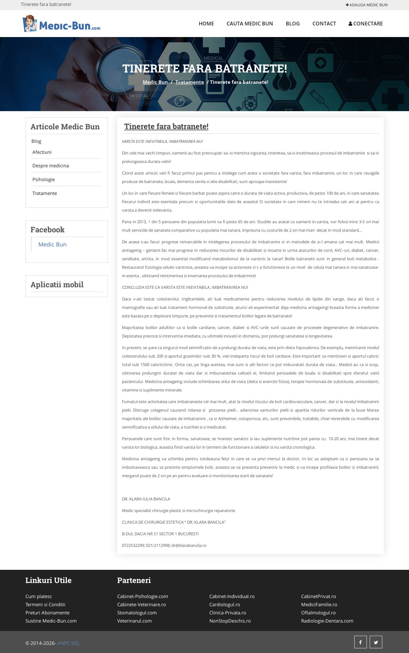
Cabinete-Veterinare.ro (141, 604)
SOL (75, 643)
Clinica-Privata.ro (227, 612)
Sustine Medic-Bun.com (51, 621)
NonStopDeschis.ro (230, 621)
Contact (324, 23)
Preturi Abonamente (47, 612)
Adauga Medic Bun (367, 5)
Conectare (366, 23)
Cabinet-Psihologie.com (142, 596)
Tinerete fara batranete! (166, 126)
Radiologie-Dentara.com (327, 621)
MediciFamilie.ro (319, 604)
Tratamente (189, 82)
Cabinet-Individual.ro (232, 596)
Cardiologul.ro (224, 604)
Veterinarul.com (134, 621)
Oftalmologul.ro (318, 612)
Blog (293, 23)
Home (206, 23)
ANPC (64, 643)
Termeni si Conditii (45, 604)
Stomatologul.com (137, 612)
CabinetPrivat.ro (318, 596)
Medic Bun (155, 82)
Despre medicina (48, 167)
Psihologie (41, 182)
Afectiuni (40, 152)
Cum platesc (38, 596)
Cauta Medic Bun (250, 23)
